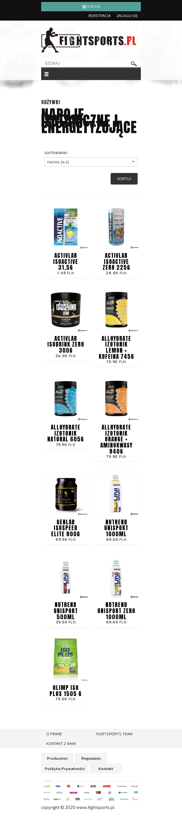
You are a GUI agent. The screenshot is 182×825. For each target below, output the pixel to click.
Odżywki (50, 102)
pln (91, 8)
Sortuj (124, 179)
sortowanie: (56, 152)
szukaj (134, 64)
